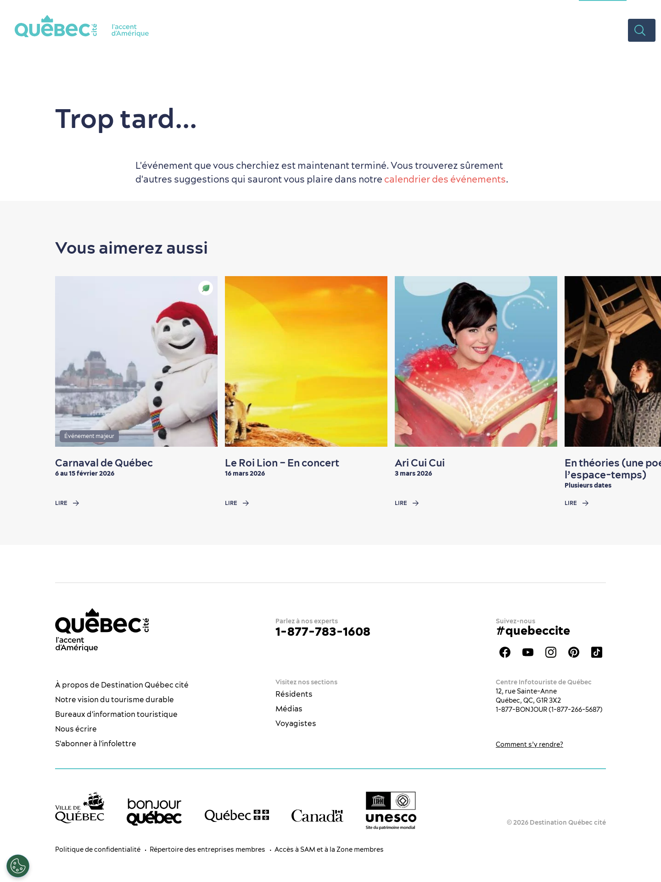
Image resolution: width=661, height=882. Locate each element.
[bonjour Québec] (154, 812)
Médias (288, 708)
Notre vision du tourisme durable (114, 699)
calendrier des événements (445, 179)
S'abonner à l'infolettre (95, 743)
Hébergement (462, 30)
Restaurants (396, 30)
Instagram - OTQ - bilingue (551, 652)
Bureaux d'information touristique (116, 714)
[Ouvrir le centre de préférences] (17, 865)
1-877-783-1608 (322, 631)
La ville (287, 30)
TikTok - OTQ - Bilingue (597, 652)
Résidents (294, 694)
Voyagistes (295, 723)
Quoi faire (337, 30)
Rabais (568, 30)
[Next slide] (636, 361)
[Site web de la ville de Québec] (79, 807)
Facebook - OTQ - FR (505, 652)
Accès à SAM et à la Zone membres (329, 849)
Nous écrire (76, 728)
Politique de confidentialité (97, 849)
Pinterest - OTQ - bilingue (574, 652)
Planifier (522, 30)
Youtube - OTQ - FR (528, 652)
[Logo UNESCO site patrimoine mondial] (391, 811)
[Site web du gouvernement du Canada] (317, 816)
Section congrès (603, 7)
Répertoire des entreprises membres (207, 849)
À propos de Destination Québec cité (122, 684)
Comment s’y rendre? (529, 744)
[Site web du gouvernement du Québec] (237, 815)
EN (640, 7)
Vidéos (608, 30)
